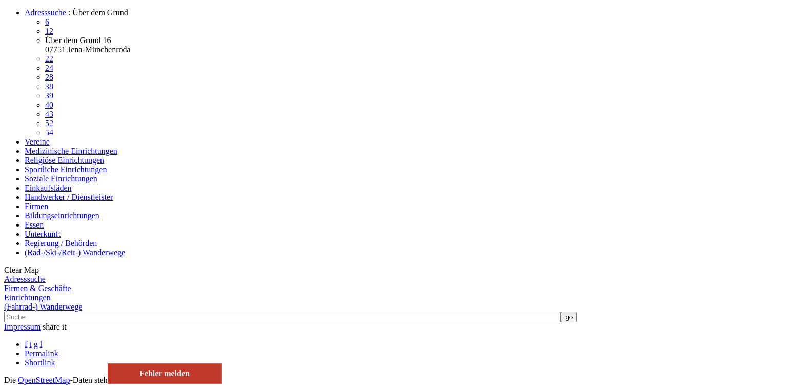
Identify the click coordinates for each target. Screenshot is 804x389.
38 (49, 86)
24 (49, 68)
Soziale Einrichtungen (61, 178)
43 (49, 114)
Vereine (37, 141)
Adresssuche (45, 12)
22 (49, 58)
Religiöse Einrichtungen (64, 160)
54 (49, 132)
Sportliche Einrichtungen (66, 169)
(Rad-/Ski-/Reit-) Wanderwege (75, 252)
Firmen (36, 206)
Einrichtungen (27, 297)
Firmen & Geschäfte (37, 288)
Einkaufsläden (48, 187)
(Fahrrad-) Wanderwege (43, 306)
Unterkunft (43, 234)
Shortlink (40, 362)
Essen (34, 224)
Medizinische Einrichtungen (71, 151)
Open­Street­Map (44, 380)
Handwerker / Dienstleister (69, 197)
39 (49, 95)
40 (49, 104)
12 (49, 31)
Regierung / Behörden (61, 243)
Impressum (22, 326)
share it (55, 326)
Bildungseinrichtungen (62, 215)
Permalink (41, 353)
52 (49, 123)
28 (49, 77)
